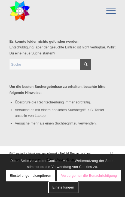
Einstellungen (63, 187)
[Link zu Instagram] (112, 153)
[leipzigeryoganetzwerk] (51, 11)
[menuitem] (108, 11)
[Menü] (108, 11)
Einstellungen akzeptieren (30, 176)
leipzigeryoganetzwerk (42, 153)
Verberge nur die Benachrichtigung (89, 176)
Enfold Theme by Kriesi (75, 153)
